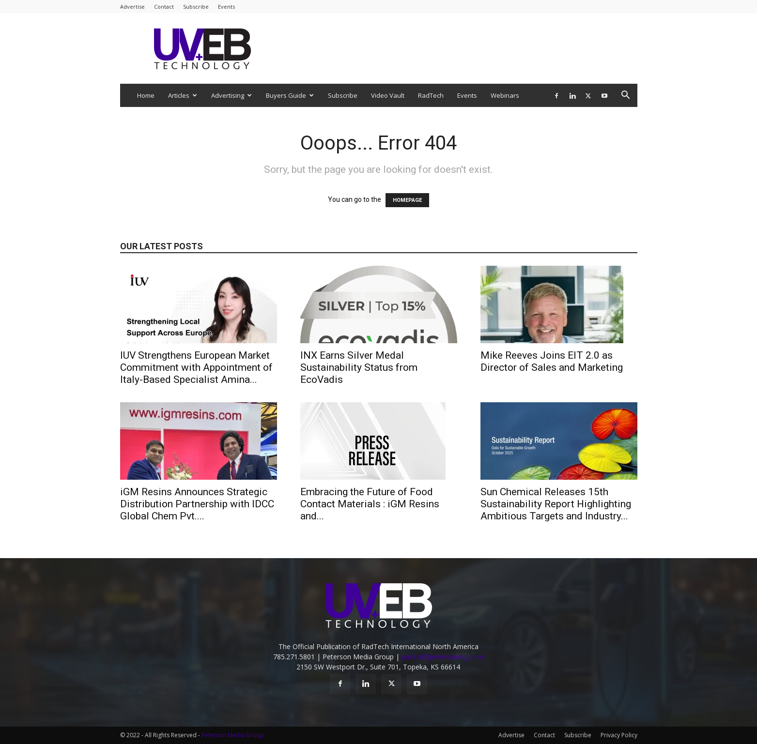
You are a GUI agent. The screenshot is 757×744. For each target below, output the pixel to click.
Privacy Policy (619, 735)
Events (226, 6)
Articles (182, 95)
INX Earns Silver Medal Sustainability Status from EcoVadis (358, 367)
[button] (625, 96)
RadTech (431, 95)
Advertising (231, 95)
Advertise (132, 6)
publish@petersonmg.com (442, 656)
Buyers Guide (290, 95)
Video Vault (387, 95)
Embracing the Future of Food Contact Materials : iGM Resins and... (369, 504)
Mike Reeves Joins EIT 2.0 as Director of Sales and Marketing (551, 361)
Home (145, 95)
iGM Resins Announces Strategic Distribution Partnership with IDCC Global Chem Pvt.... (197, 504)
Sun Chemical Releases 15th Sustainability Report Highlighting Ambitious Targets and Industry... (555, 504)
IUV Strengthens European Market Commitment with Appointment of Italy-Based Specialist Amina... (196, 367)
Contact (164, 6)
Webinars (505, 95)
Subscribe (196, 6)
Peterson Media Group (232, 735)
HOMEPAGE (407, 200)
